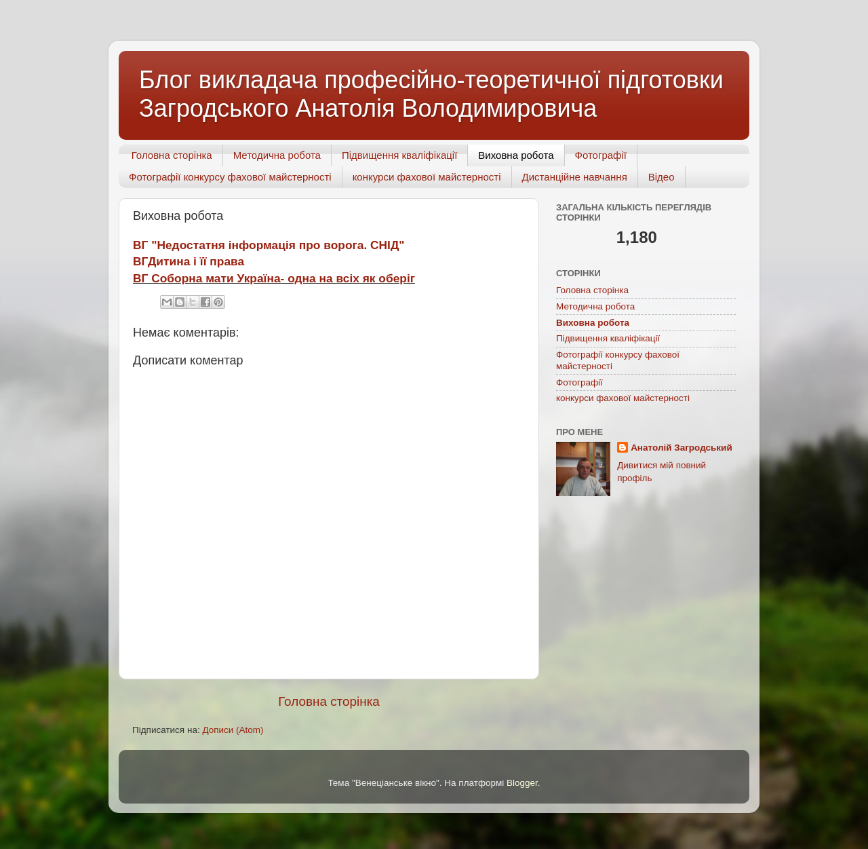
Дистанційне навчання (574, 177)
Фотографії (601, 155)
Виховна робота (515, 155)
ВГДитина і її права (188, 261)
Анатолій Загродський (681, 447)
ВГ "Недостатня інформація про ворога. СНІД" (269, 245)
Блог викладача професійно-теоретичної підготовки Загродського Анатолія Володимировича (431, 94)
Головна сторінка (172, 155)
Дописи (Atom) (232, 744)
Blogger (522, 798)
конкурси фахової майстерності (427, 177)
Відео (661, 177)
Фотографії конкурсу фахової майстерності (230, 177)
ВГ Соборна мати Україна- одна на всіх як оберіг (274, 278)
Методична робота (277, 155)
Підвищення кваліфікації (399, 155)
